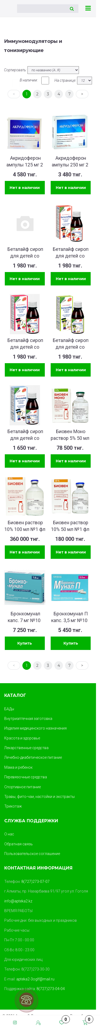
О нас (9, 834)
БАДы (9, 709)
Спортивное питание (22, 787)
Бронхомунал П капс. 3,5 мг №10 (69, 617)
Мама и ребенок (18, 767)
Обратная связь (18, 844)
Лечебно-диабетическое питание (33, 757)
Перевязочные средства (25, 777)
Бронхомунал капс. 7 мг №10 (24, 617)
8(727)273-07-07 (35, 881)
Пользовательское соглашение (32, 853)
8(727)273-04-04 (51, 989)
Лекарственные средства (26, 748)
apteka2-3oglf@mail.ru (35, 979)
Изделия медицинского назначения (35, 728)
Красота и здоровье (22, 738)
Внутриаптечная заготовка (28, 718)
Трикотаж (13, 806)
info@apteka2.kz (18, 901)
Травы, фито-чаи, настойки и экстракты (39, 796)
